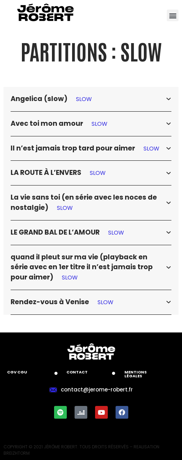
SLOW (84, 99)
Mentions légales (135, 374)
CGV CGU (17, 372)
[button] (172, 15)
